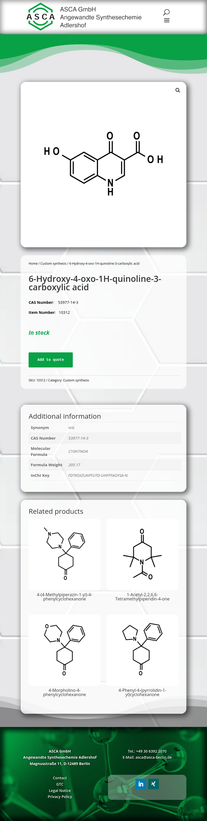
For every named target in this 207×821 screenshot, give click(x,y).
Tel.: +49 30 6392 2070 (147, 751)
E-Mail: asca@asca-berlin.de (147, 757)
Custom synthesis (53, 263)
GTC (60, 784)
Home (33, 263)
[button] (178, 90)
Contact (60, 777)
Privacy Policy (60, 796)
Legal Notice (60, 790)
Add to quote (50, 360)
